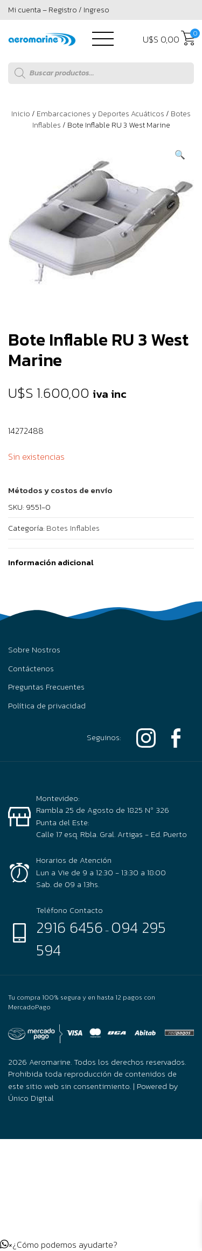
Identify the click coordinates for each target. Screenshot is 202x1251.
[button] (180, 154)
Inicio (20, 114)
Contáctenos (31, 668)
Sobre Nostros (34, 650)
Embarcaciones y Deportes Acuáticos (100, 114)
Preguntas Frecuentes (46, 687)
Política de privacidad (47, 706)
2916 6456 (69, 927)
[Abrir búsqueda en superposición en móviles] (101, 73)
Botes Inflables (73, 528)
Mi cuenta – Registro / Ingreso (58, 10)
